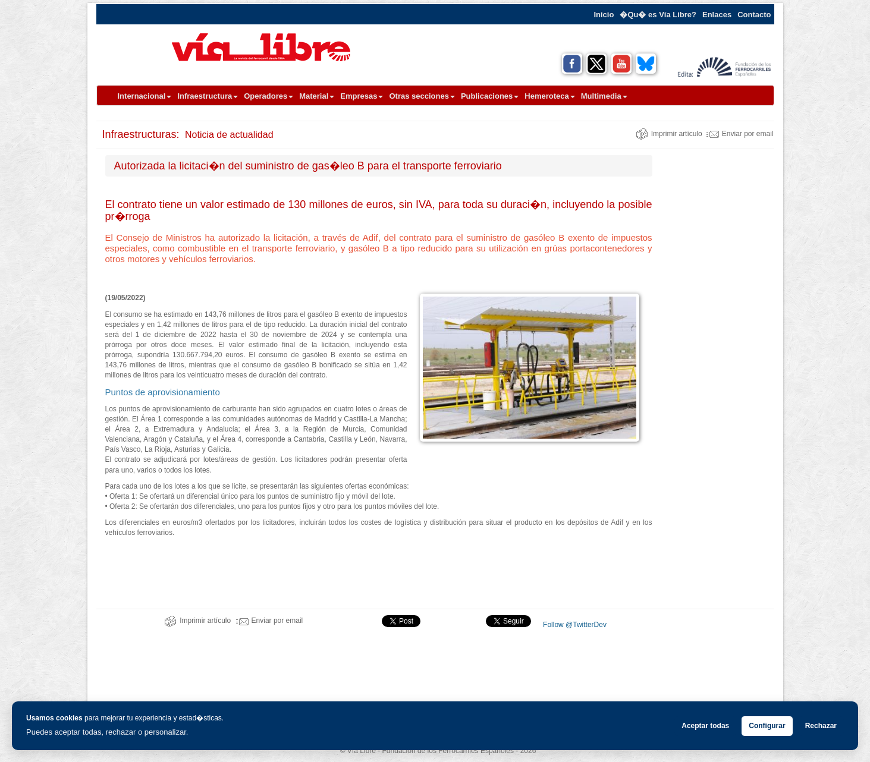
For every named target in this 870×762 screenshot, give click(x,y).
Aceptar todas (705, 726)
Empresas (361, 96)
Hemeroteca (549, 96)
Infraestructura (207, 96)
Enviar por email (740, 134)
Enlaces (716, 14)
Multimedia (604, 96)
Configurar (767, 726)
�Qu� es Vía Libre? (658, 14)
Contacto (754, 14)
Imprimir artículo (669, 134)
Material (316, 96)
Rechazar (821, 726)
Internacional (145, 96)
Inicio (603, 14)
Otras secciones (421, 96)
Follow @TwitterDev (574, 625)
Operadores (268, 96)
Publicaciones (490, 96)
